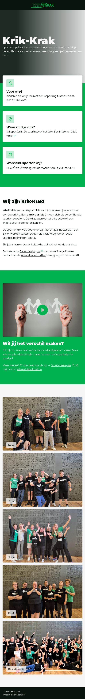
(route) (11, 135)
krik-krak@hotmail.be (34, 255)
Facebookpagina (31, 251)
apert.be (20, 694)
